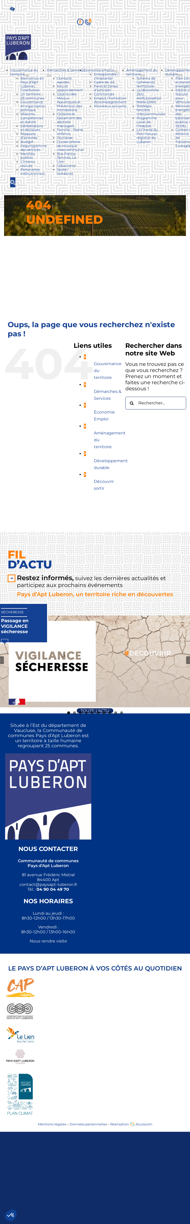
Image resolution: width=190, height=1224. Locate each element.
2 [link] (74, 712)
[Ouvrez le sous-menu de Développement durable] (180, 75)
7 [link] (104, 712)
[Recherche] (131, 403)
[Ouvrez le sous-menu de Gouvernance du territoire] (27, 75)
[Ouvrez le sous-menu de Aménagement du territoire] (143, 75)
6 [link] (98, 712)
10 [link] (121, 712)
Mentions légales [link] (52, 1124)
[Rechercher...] (155, 403)
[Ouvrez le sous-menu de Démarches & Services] (49, 75)
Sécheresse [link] (12, 612)
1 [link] (68, 712)
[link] (13, 9)
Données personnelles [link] (88, 1124)
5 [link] (92, 712)
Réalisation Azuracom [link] (131, 1124)
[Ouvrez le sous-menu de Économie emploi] (116, 71)
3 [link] (80, 712)
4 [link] (86, 712)
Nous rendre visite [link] (48, 941)
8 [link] (109, 712)
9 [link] (115, 712)
